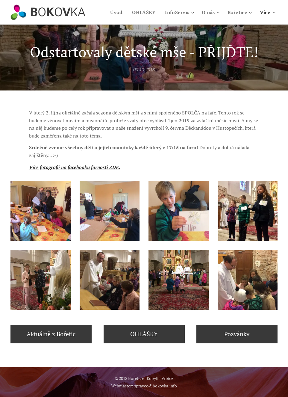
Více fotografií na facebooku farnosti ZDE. (74, 167)
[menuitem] (113, 12)
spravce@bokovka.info (155, 386)
